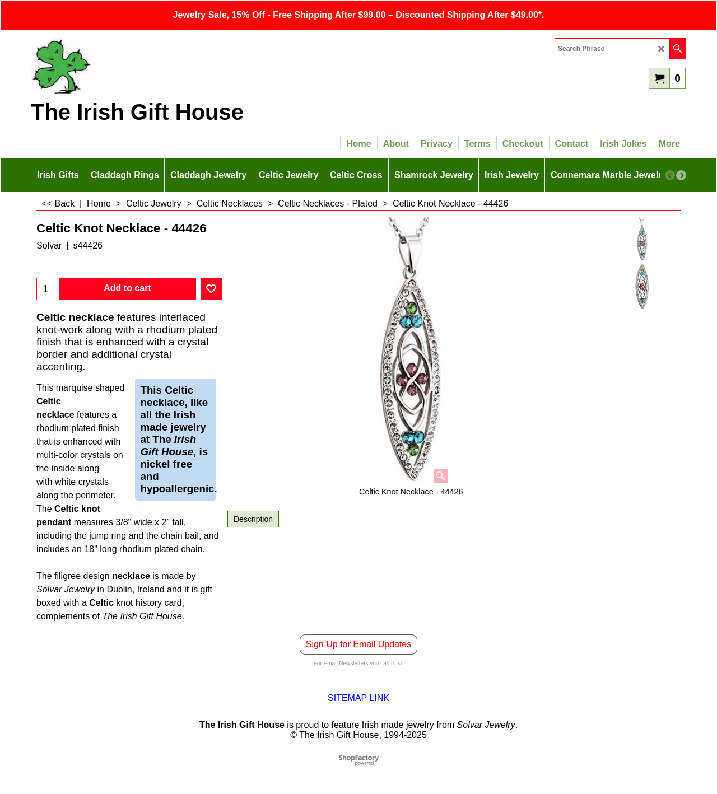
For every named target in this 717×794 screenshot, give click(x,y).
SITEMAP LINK (358, 698)
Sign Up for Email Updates (359, 644)
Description (253, 519)
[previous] (670, 175)
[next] (681, 175)
